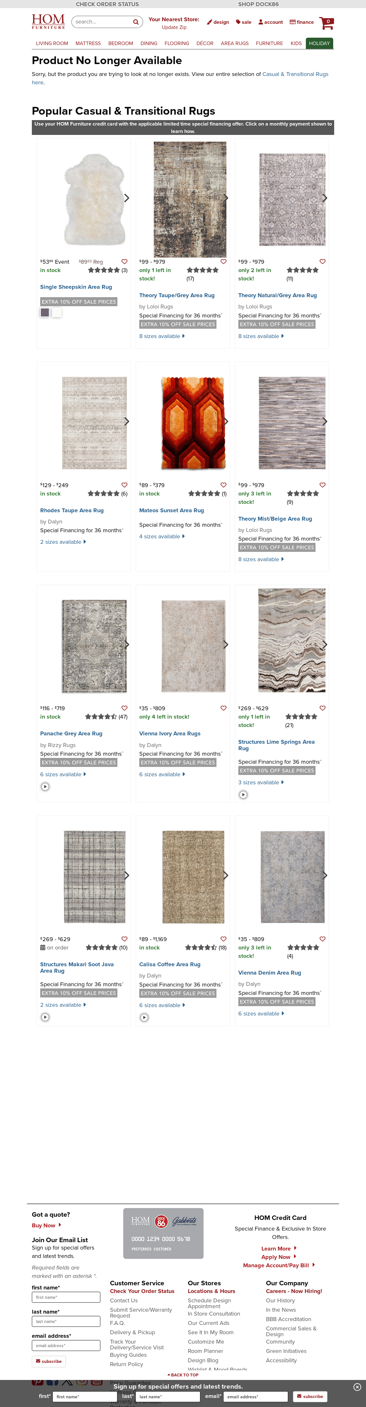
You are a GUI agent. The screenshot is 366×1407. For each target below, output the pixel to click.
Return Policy (126, 1364)
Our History (280, 1300)
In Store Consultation (214, 1313)
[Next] (126, 197)
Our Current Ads (208, 1323)
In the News (281, 1310)
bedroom (120, 43)
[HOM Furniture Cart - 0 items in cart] (325, 21)
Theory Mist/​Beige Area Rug (275, 519)
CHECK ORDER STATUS (107, 4)
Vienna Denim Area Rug (269, 972)
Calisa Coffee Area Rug (170, 964)
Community (280, 1341)
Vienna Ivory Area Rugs (170, 733)
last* (161, 1396)
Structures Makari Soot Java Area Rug (77, 967)
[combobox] (100, 22)
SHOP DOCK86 (258, 4)
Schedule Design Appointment (209, 1303)
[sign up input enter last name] (66, 1321)
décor (205, 43)
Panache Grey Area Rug (71, 733)
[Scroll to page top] (183, 1375)
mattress (88, 43)
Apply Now (275, 1257)
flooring (177, 43)
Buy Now (43, 1225)
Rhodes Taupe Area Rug (72, 510)
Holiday (319, 43)
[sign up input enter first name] (66, 1297)
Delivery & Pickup (132, 1332)
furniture (269, 43)
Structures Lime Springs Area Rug (276, 745)
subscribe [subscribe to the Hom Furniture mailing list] (49, 1361)
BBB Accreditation (288, 1319)
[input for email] (255, 1396)
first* (78, 1396)
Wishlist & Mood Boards (217, 1369)
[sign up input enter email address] (66, 1345)
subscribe (310, 1396)
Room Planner (205, 1351)
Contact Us (124, 1300)
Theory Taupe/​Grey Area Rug (177, 295)
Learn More (276, 1248)
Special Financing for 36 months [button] (181, 315)
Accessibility (281, 1360)
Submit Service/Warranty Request (141, 1313)
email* (246, 1396)
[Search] (136, 22)
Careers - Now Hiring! (294, 1291)
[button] (325, 21)
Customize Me (206, 1341)
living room (52, 43)
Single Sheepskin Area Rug (76, 287)
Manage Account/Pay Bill (276, 1265)
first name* (46, 1287)
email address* (51, 1336)
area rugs (235, 43)
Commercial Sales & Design (291, 1331)
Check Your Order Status (142, 1291)
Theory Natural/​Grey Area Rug (277, 295)
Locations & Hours (211, 1291)
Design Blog (203, 1360)
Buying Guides (128, 1355)
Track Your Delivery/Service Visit (137, 1344)
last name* (45, 1312)
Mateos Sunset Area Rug (171, 510)
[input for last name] (167, 1396)
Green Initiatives (286, 1351)
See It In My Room (211, 1332)
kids (296, 43)
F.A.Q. (117, 1323)
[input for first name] (84, 1396)
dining (149, 43)
